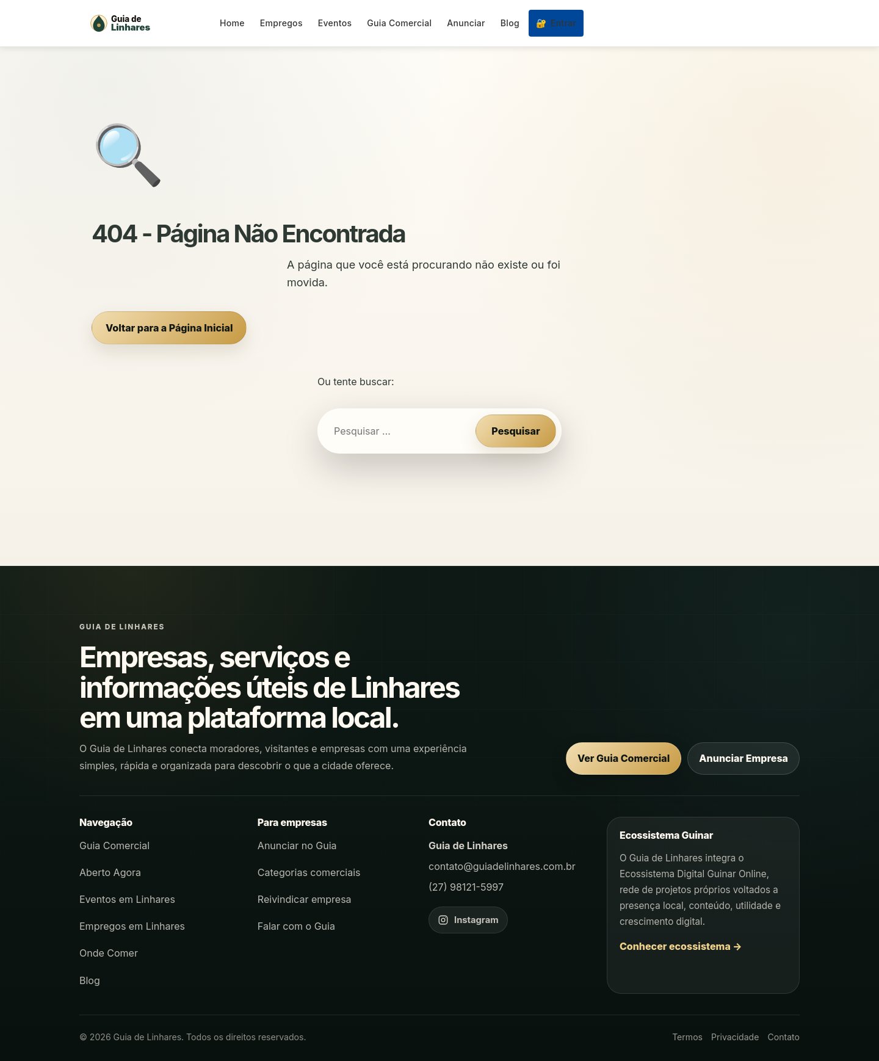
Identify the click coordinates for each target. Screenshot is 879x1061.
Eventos (335, 23)
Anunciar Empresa (743, 758)
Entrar (556, 23)
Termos (687, 1037)
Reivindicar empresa (305, 899)
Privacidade (735, 1037)
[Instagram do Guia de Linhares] (468, 920)
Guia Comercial (399, 23)
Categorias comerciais (309, 872)
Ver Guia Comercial (623, 758)
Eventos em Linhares (127, 899)
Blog (510, 23)
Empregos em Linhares (132, 926)
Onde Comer (108, 953)
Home (232, 23)
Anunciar (466, 23)
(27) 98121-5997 (466, 887)
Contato (783, 1037)
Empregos (281, 23)
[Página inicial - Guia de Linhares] (146, 23)
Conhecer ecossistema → (681, 946)
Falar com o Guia (296, 926)
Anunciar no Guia (297, 845)
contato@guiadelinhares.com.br (502, 866)
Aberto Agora (110, 872)
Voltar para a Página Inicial (169, 328)
